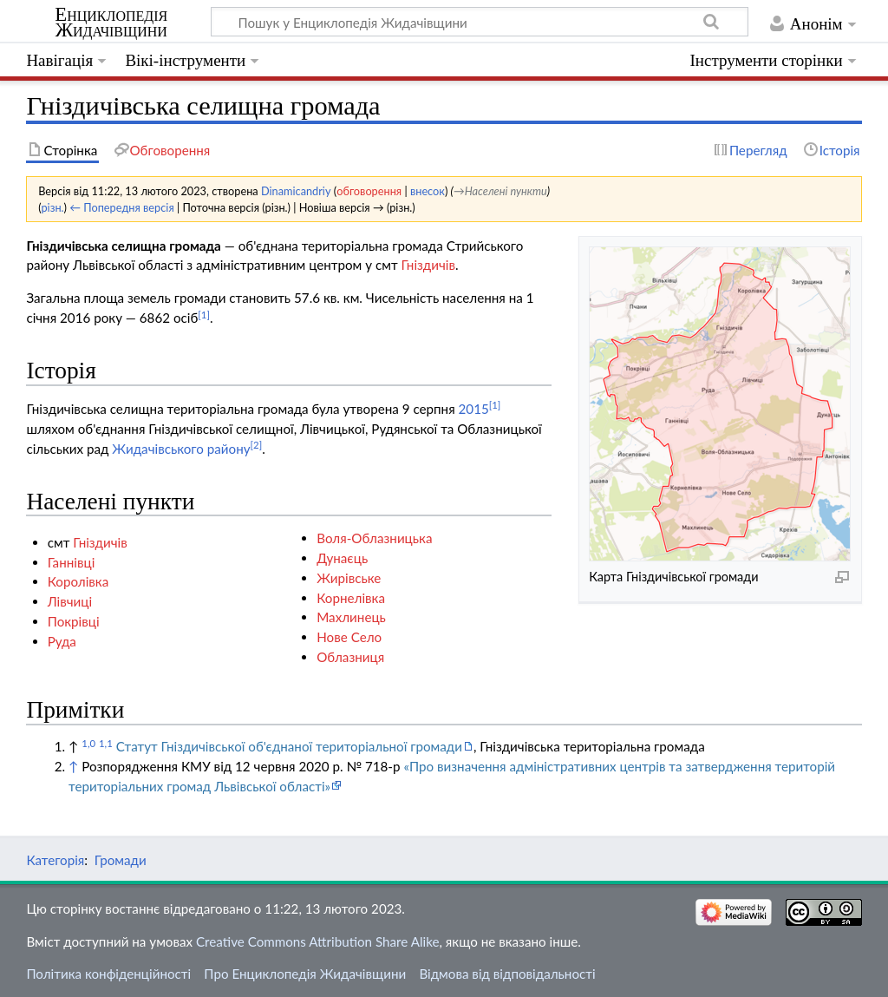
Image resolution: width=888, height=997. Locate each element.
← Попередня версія (121, 207)
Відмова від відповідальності (507, 973)
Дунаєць (342, 558)
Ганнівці (71, 562)
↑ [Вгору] (73, 766)
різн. (52, 207)
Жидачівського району (181, 448)
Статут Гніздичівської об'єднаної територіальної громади (289, 746)
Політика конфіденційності (108, 973)
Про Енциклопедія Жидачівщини (305, 973)
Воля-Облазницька (374, 538)
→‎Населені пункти (500, 191)
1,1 (106, 743)
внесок (427, 191)
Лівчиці (70, 601)
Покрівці (74, 621)
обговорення (369, 191)
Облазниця (350, 657)
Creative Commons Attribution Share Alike (318, 941)
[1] (204, 314)
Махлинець (351, 617)
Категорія (55, 860)
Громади (121, 860)
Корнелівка (351, 598)
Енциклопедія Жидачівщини (111, 22)
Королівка (78, 581)
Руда (62, 641)
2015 (474, 409)
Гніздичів (428, 264)
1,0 (88, 743)
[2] (257, 444)
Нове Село (349, 637)
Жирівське (349, 578)
